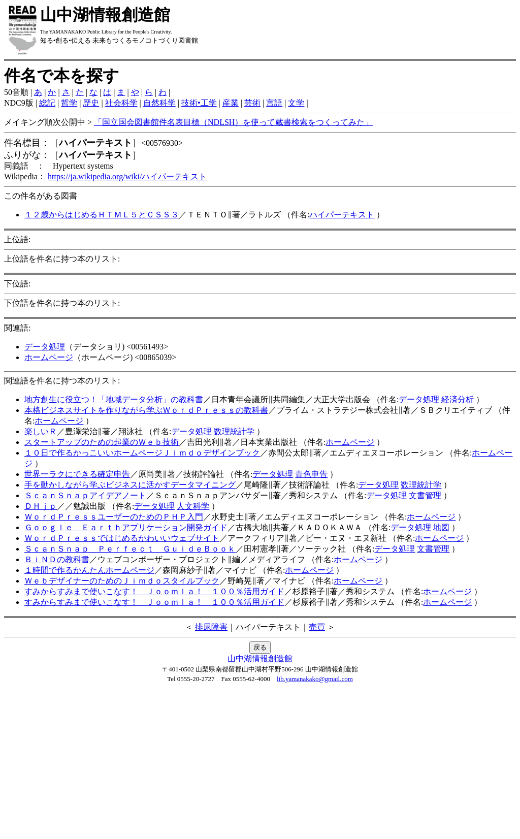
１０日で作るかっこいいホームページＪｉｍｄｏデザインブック (142, 452)
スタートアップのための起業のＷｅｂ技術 (101, 442)
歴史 (91, 103)
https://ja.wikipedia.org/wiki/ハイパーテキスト (127, 176)
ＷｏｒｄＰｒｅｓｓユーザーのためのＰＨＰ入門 (113, 516)
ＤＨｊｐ (40, 506)
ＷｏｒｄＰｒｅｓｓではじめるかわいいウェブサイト (121, 538)
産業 (230, 103)
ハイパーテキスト (341, 214)
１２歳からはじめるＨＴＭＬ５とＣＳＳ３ (101, 214)
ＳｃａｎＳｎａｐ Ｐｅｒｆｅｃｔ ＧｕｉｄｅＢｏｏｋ (130, 548)
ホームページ (48, 357)
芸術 (252, 103)
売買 (317, 627)
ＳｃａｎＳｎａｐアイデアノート (85, 495)
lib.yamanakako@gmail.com (315, 679)
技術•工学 (199, 103)
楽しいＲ (40, 431)
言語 (274, 103)
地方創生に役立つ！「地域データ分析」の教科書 (113, 399)
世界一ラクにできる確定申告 (77, 474)
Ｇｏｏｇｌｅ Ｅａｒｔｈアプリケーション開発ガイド (126, 527)
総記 (47, 103)
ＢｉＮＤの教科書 (56, 559)
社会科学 (121, 103)
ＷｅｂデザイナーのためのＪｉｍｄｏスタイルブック (121, 580)
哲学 (69, 103)
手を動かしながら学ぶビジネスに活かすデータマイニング (130, 484)
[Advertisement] (260, 764)
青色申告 (311, 474)
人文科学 (193, 506)
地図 (441, 527)
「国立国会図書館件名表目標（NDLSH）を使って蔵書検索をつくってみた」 (233, 122)
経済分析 (457, 399)
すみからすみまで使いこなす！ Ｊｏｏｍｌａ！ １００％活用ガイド (154, 591)
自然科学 (159, 103)
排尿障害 (211, 627)
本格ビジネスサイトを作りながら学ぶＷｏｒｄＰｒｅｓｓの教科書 (146, 410)
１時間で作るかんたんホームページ (89, 570)
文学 (296, 103)
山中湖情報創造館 (260, 658)
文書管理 (425, 495)
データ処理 (44, 346)
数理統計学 (234, 431)
